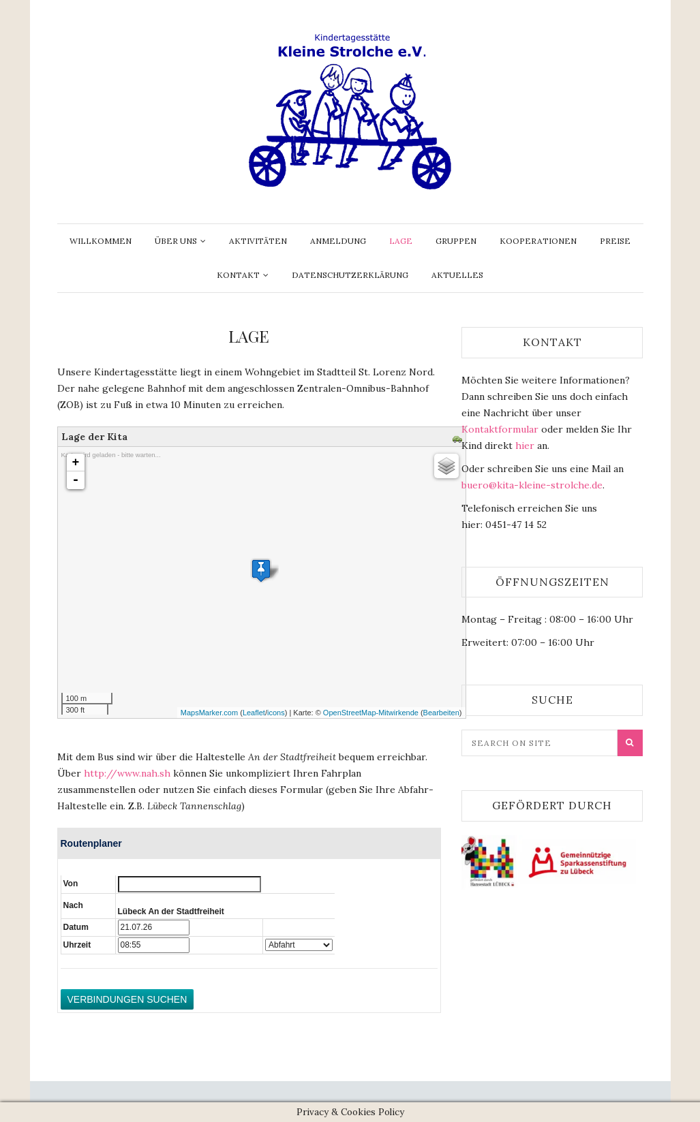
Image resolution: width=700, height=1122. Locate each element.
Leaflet (254, 712)
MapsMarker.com (209, 712)
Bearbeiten (441, 712)
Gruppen (456, 241)
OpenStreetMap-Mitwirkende (371, 712)
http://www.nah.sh (127, 773)
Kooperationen (538, 241)
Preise (615, 241)
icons (276, 712)
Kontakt (238, 275)
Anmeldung (338, 241)
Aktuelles (457, 275)
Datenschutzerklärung (350, 275)
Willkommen (101, 241)
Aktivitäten (258, 241)
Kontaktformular (499, 429)
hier (524, 445)
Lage (400, 241)
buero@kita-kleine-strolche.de (532, 485)
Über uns (176, 241)
